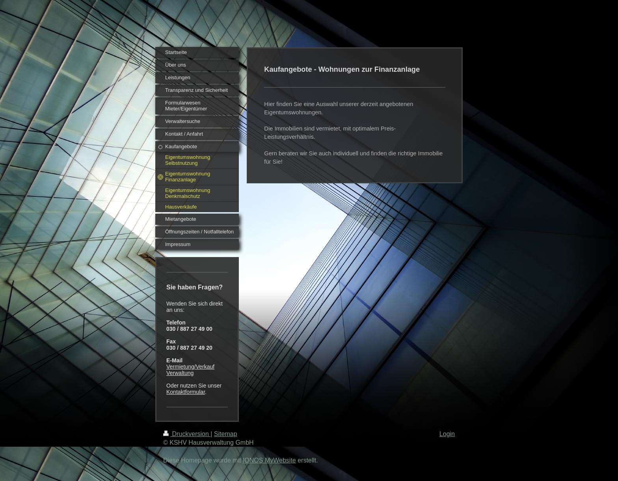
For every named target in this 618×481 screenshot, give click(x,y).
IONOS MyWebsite (269, 460)
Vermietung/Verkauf (190, 367)
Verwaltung (180, 373)
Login (447, 434)
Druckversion (186, 434)
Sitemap (225, 434)
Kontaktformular (185, 392)
